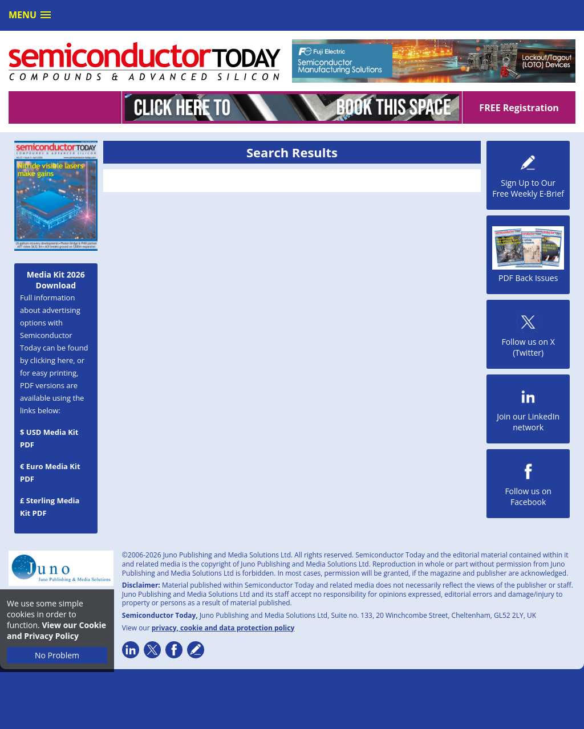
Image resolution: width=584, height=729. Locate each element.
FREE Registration (518, 107)
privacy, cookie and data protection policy (223, 628)
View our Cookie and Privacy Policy (56, 630)
